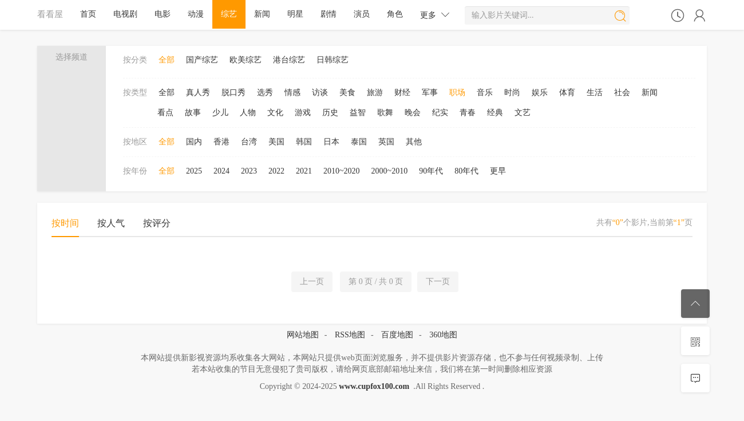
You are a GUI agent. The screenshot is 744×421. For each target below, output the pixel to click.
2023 (249, 171)
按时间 (65, 223)
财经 (402, 92)
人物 (248, 112)
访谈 (320, 92)
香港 (221, 141)
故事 (193, 112)
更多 (435, 14)
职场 (457, 92)
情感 (292, 92)
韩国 (304, 141)
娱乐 (540, 92)
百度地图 (397, 334)
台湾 (249, 141)
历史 (330, 112)
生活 (595, 92)
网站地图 (303, 334)
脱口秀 (233, 92)
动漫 (196, 14)
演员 (362, 14)
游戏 (303, 112)
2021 (304, 171)
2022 (276, 171)
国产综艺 (202, 60)
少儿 (220, 112)
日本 (331, 141)
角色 (395, 14)
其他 (414, 141)
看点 (165, 112)
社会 (622, 92)
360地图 (443, 334)
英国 (386, 141)
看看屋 (50, 14)
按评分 (157, 223)
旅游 (375, 92)
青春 (468, 112)
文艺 (523, 112)
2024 (221, 171)
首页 (88, 14)
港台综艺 (289, 60)
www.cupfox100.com (374, 386)
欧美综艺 (245, 60)
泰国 (359, 141)
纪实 (440, 112)
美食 (347, 92)
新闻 (262, 14)
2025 (194, 171)
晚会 (413, 112)
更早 (498, 171)
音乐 (485, 92)
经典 (495, 112)
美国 (276, 141)
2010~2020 (341, 171)
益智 (358, 112)
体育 (567, 92)
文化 (275, 112)
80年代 (466, 171)
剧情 (328, 14)
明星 (295, 14)
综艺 (229, 14)
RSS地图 (350, 334)
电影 (163, 14)
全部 (167, 60)
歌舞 (385, 112)
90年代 (431, 171)
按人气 (111, 223)
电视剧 (125, 14)
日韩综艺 (332, 60)
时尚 (512, 92)
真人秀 (198, 92)
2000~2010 (389, 171)
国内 (194, 141)
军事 (430, 92)
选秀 (265, 92)
